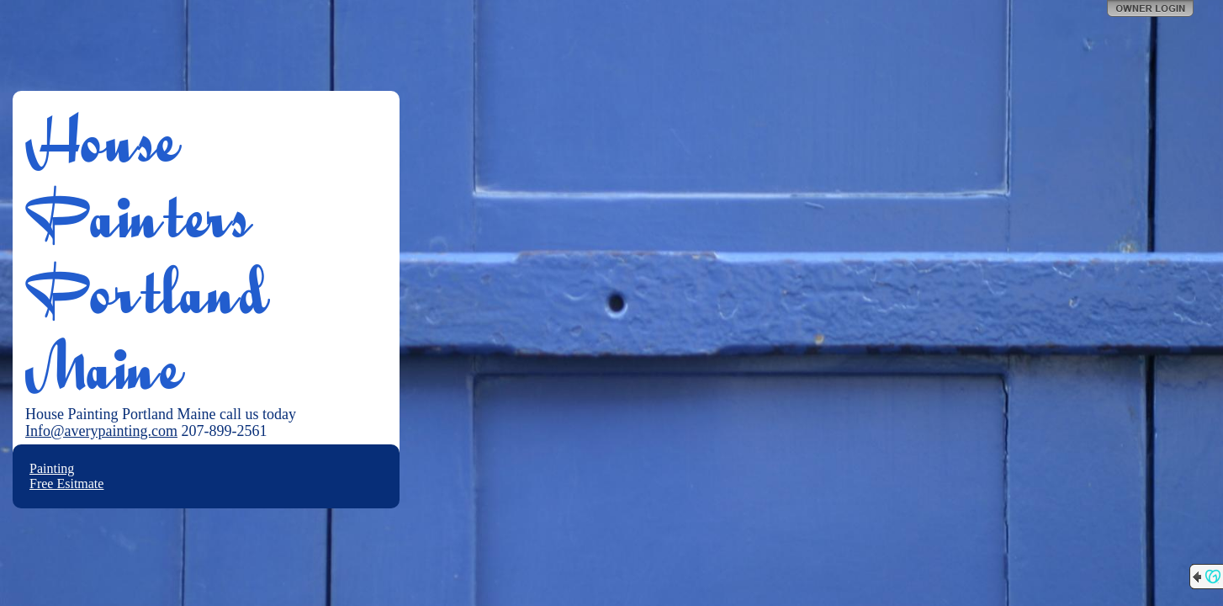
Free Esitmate (66, 483)
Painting (51, 468)
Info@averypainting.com (101, 431)
